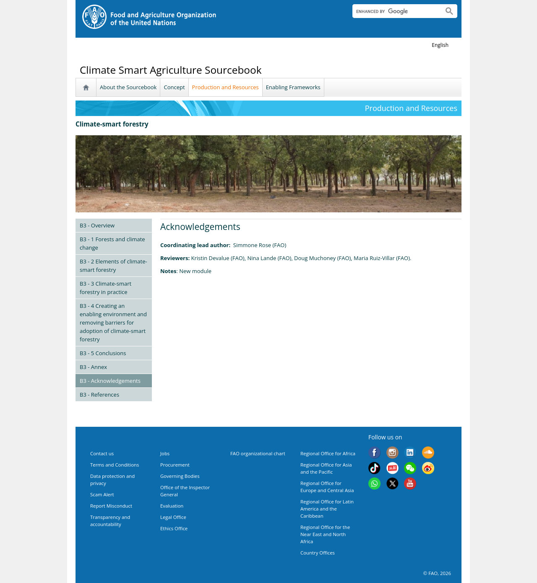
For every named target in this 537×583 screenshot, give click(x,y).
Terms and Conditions (114, 465)
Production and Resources (225, 87)
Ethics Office (174, 528)
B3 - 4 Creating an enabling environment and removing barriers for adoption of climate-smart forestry (113, 322)
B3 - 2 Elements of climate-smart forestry (113, 265)
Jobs (164, 453)
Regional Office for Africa (327, 453)
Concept (174, 87)
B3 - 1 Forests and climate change (112, 243)
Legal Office (173, 517)
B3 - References (99, 394)
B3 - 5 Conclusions (103, 353)
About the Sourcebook (128, 87)
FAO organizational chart (257, 453)
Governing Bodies (180, 476)
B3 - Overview (97, 225)
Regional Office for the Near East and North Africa (325, 534)
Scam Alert (102, 494)
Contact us (102, 453)
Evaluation (171, 506)
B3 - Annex (93, 367)
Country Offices (317, 552)
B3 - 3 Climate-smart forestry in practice (105, 288)
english (440, 45)
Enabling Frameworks (293, 87)
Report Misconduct (111, 506)
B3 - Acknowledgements (110, 380)
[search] (394, 11)
